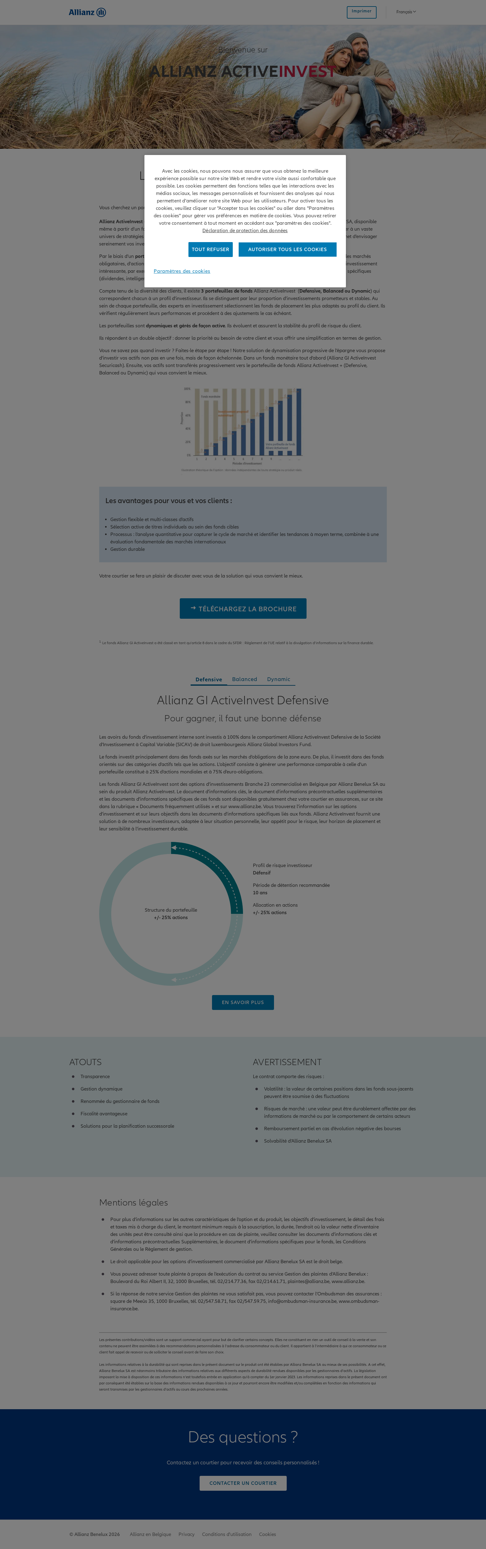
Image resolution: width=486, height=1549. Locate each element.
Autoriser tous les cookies (287, 249)
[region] (245, 221)
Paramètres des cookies (182, 271)
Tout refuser (210, 249)
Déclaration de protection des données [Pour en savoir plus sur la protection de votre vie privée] (245, 231)
